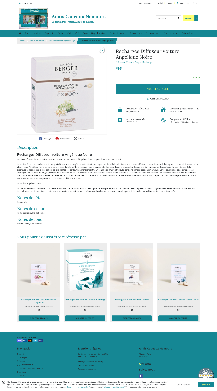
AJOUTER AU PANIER (158, 88)
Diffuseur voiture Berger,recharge (62, 41)
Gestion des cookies (86, 365)
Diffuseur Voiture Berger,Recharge (134, 62)
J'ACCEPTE (206, 384)
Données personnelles (87, 369)
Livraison (21, 372)
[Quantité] (121, 77)
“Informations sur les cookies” (78, 387)
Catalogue (22, 357)
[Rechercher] (179, 18)
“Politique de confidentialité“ (114, 387)
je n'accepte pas (184, 384)
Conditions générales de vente (30, 368)
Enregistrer (62, 138)
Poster (79, 138)
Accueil (22, 41)
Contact (169, 3)
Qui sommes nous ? (25, 365)
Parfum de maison (37, 41)
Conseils (21, 375)
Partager (45, 138)
